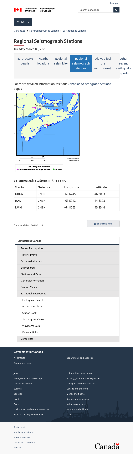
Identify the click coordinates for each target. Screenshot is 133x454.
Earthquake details (25, 61)
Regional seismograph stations (81, 63)
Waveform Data (31, 325)
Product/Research (31, 287)
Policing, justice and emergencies (83, 378)
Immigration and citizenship (28, 378)
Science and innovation (78, 399)
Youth (69, 414)
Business (18, 388)
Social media (20, 427)
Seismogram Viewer (33, 319)
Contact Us (27, 338)
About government (23, 363)
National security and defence (28, 414)
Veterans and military (77, 409)
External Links (30, 332)
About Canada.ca (22, 437)
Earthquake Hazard (31, 261)
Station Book (29, 313)
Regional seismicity (61, 61)
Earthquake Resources (33, 293)
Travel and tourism (23, 383)
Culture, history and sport (79, 373)
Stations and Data (31, 274)
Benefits (18, 393)
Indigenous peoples (76, 404)
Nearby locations (43, 61)
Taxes (16, 404)
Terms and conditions (24, 442)
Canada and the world (77, 388)
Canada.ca (19, 30)
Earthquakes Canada (74, 30)
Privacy (17, 447)
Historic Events (29, 254)
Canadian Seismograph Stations (89, 84)
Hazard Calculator (32, 306)
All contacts (19, 357)
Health (17, 399)
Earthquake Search (33, 300)
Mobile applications (23, 432)
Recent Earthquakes (32, 248)
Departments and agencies (80, 357)
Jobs (16, 373)
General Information (32, 280)
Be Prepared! (28, 267)
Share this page (103, 223)
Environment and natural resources (31, 409)
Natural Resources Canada (44, 30)
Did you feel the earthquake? (102, 63)
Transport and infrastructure (81, 383)
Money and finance (76, 393)
